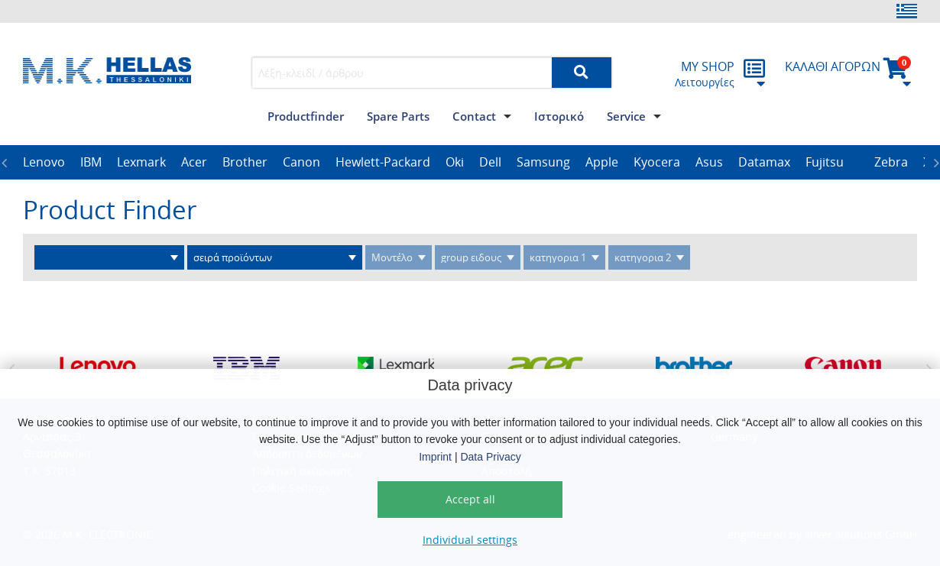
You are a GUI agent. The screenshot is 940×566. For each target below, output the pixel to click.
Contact (474, 116)
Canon (301, 162)
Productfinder (305, 116)
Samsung (543, 162)
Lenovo (44, 162)
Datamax (764, 162)
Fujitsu (824, 162)
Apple (601, 162)
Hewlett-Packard (382, 162)
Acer (194, 162)
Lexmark (141, 162)
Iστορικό (559, 116)
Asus (709, 162)
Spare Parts (398, 116)
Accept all (470, 499)
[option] (44, 162)
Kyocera (657, 162)
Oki (455, 162)
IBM (91, 162)
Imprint (435, 457)
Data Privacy (490, 457)
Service (626, 116)
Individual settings (470, 539)
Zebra (891, 162)
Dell (490, 162)
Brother (244, 162)
